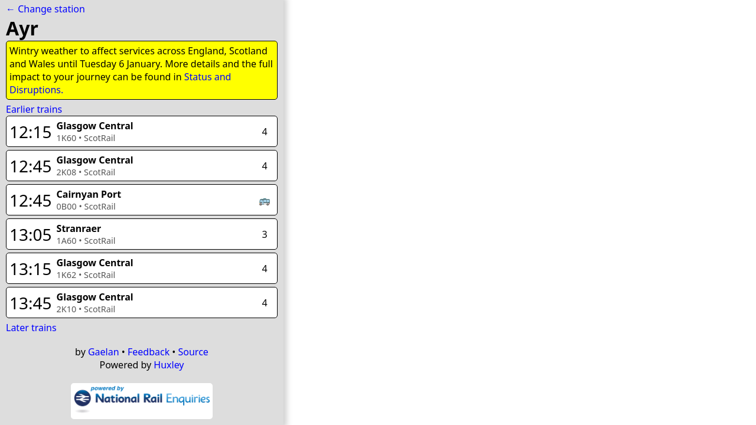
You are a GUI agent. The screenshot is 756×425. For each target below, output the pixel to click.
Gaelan (103, 351)
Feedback (149, 351)
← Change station (45, 8)
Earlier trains (34, 109)
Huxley (169, 364)
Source (193, 351)
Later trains (31, 327)
